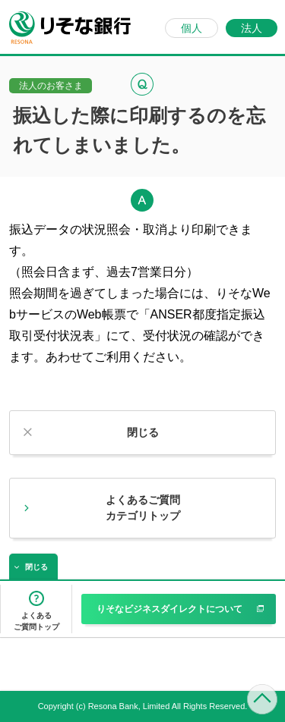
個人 (191, 28)
